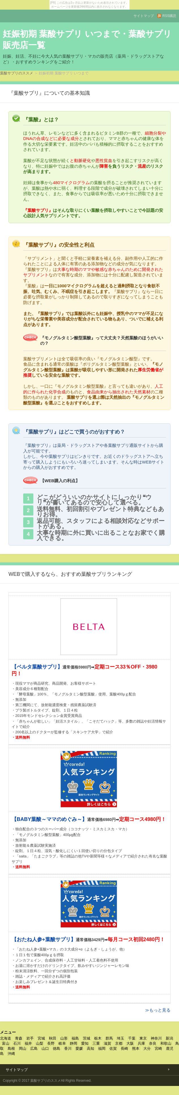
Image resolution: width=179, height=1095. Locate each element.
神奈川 (156, 1038)
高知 (90, 1048)
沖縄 (11, 1053)
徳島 (56, 1048)
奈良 (152, 1043)
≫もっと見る (158, 1010)
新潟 (169, 1038)
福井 (28, 1043)
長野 (51, 1043)
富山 (5, 1043)
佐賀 (113, 1048)
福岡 (101, 1048)
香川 (68, 1048)
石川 (17, 1043)
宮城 (41, 1038)
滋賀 (107, 1043)
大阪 (130, 1043)
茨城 (86, 1038)
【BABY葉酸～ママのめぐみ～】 (49, 819)
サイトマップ (143, 16)
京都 (118, 1043)
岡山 (22, 1048)
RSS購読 (169, 16)
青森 (18, 1038)
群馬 (109, 1038)
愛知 (85, 1043)
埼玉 (120, 1038)
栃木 (98, 1038)
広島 (34, 1048)
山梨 (39, 1043)
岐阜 (62, 1043)
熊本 (135, 1048)
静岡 (73, 1043)
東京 (143, 1038)
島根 (11, 1048)
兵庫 (141, 1043)
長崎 (124, 1048)
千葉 (131, 1038)
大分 (147, 1048)
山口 (45, 1048)
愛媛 (79, 1048)
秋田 (52, 1038)
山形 (64, 1038)
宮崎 (158, 1048)
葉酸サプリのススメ (16, 73)
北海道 (5, 1038)
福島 (75, 1038)
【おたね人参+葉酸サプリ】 (44, 939)
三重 (96, 1043)
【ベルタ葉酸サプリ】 (37, 667)
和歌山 (165, 1043)
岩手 (30, 1038)
